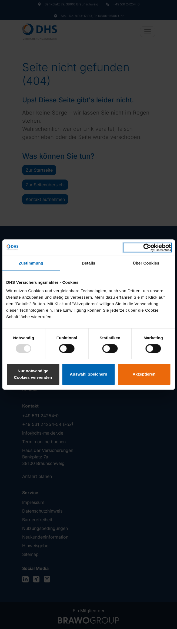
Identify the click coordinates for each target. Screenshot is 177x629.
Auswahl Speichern (88, 374)
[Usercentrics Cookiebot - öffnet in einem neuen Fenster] (147, 247)
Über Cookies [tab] (146, 263)
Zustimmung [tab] (31, 263)
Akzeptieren (143, 374)
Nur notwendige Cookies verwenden (33, 374)
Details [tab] (88, 263)
